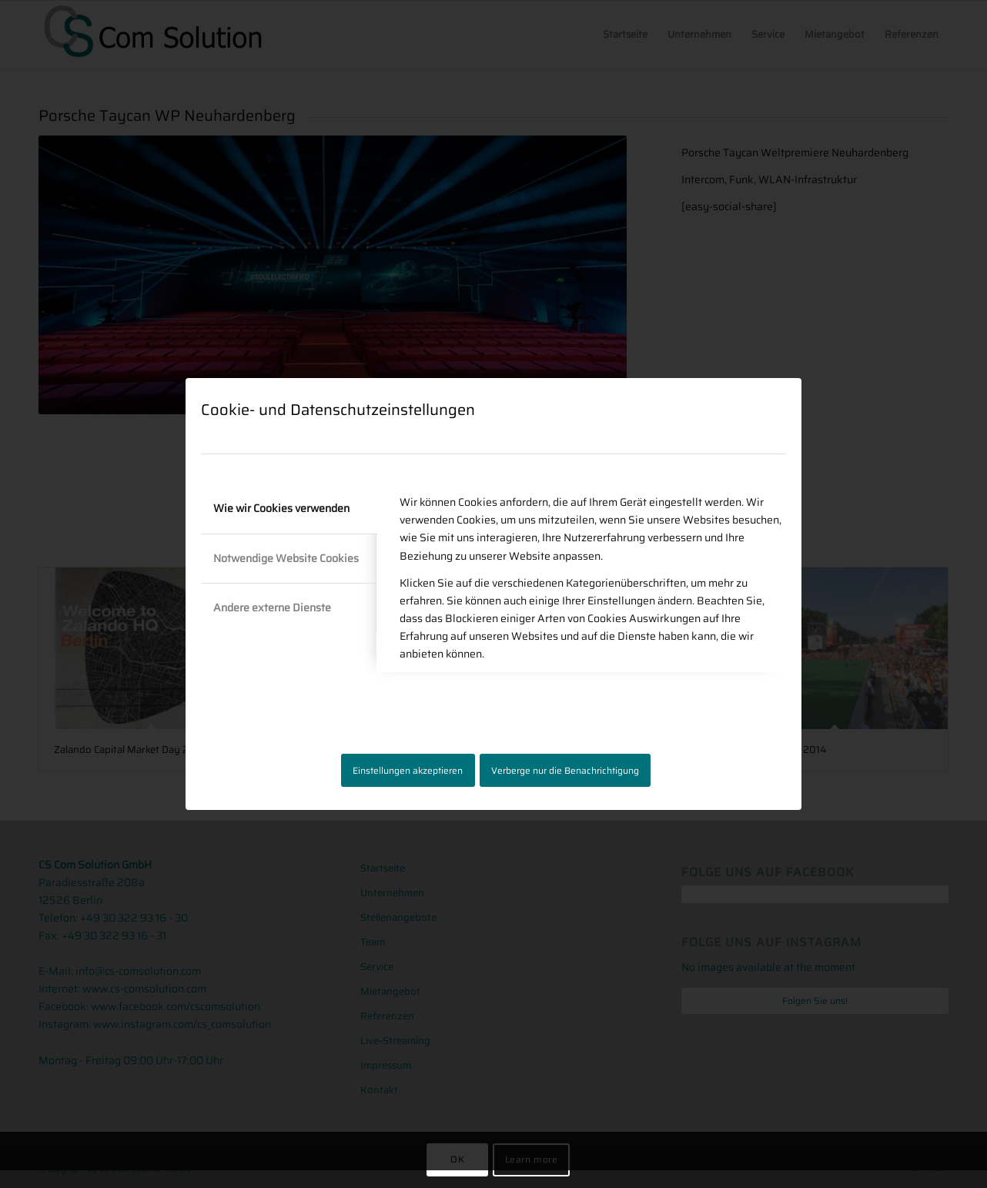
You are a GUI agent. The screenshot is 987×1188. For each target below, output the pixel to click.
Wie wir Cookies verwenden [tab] (281, 508)
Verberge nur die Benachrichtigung (565, 770)
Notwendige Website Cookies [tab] (286, 558)
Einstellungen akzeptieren (408, 770)
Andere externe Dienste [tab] (272, 607)
